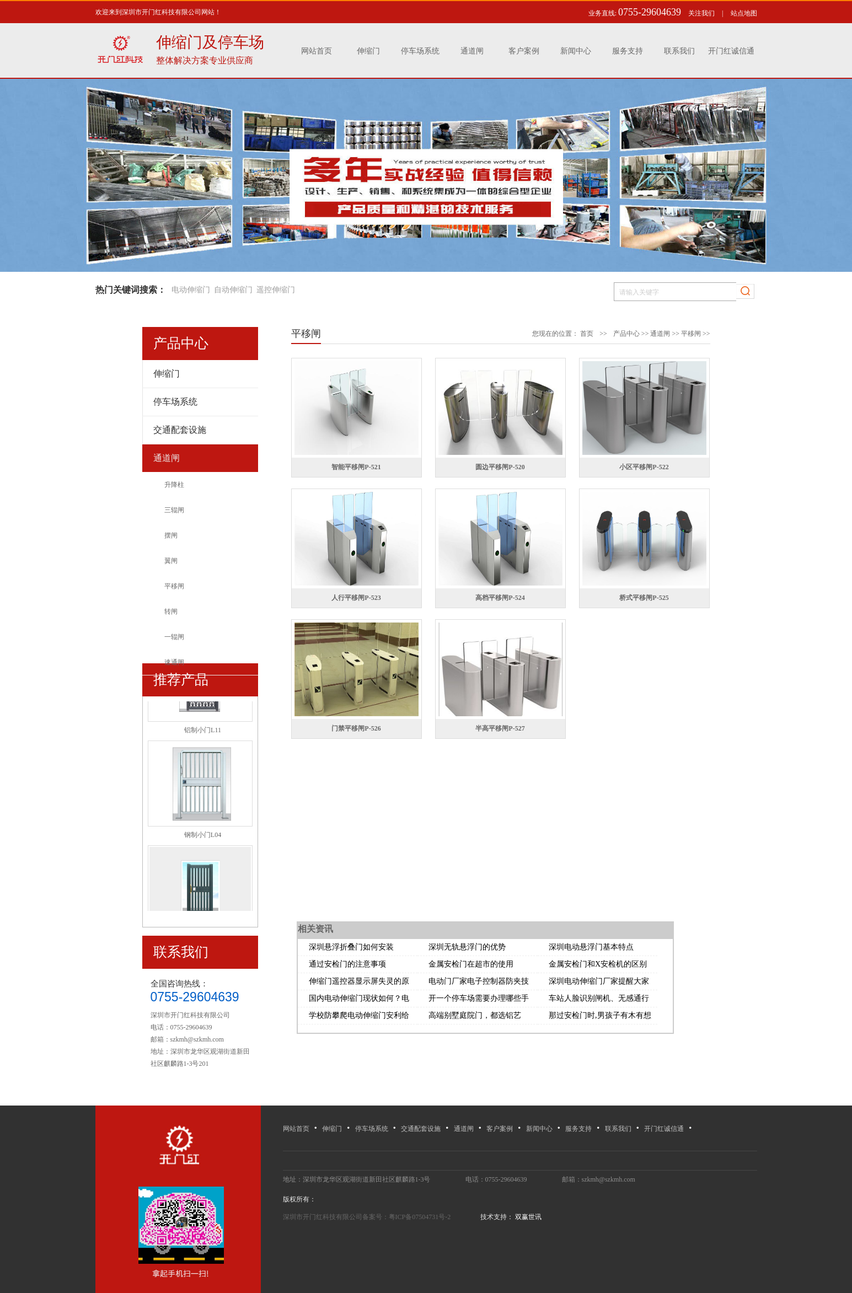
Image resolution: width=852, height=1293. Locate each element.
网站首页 (316, 51)
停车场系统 (420, 51)
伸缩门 (368, 51)
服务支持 (627, 51)
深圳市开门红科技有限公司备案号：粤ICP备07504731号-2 (368, 1217)
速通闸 (174, 662)
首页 (586, 333)
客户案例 (523, 51)
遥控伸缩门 (275, 290)
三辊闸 (174, 510)
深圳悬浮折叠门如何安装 (351, 947)
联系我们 (679, 51)
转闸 (171, 611)
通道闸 (472, 51)
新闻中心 (575, 51)
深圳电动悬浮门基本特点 (591, 947)
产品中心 (626, 333)
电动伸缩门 (191, 290)
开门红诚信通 (731, 51)
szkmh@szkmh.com (197, 1039)
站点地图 (744, 13)
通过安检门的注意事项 (347, 964)
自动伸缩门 (233, 290)
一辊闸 (174, 637)
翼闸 (171, 561)
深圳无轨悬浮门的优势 (467, 947)
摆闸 (171, 535)
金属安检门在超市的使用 (470, 964)
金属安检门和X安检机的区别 (598, 964)
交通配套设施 (421, 1129)
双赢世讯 (527, 1217)
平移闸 (174, 586)
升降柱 (174, 485)
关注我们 (701, 13)
